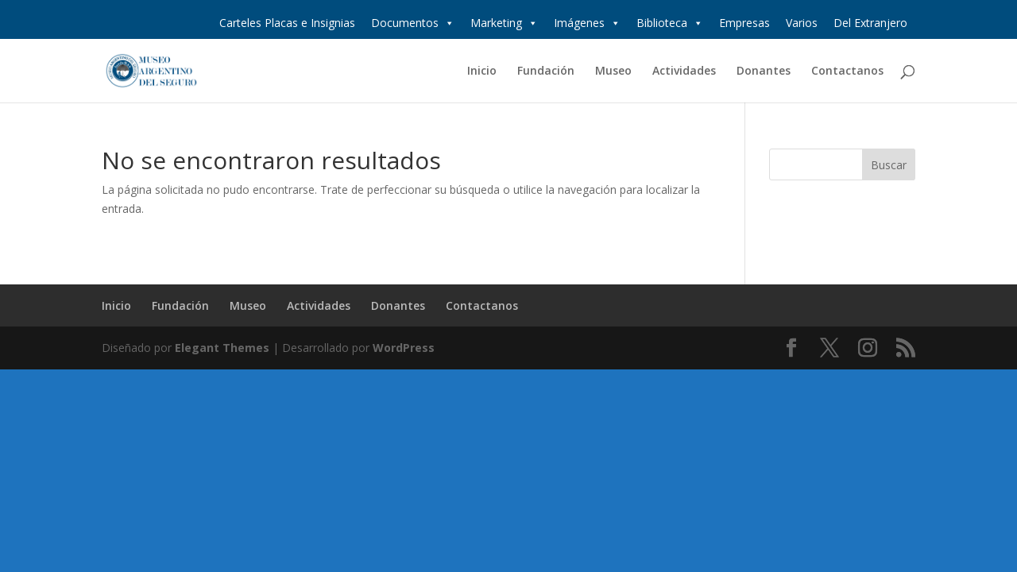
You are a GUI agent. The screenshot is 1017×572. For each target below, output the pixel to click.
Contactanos (847, 71)
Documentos (412, 23)
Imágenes (587, 23)
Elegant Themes (222, 347)
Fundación (545, 71)
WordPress (404, 347)
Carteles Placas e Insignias (287, 22)
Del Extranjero (870, 22)
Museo (613, 71)
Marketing (504, 23)
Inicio (482, 71)
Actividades (684, 71)
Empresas (744, 22)
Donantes (764, 71)
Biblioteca (669, 23)
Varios (802, 22)
